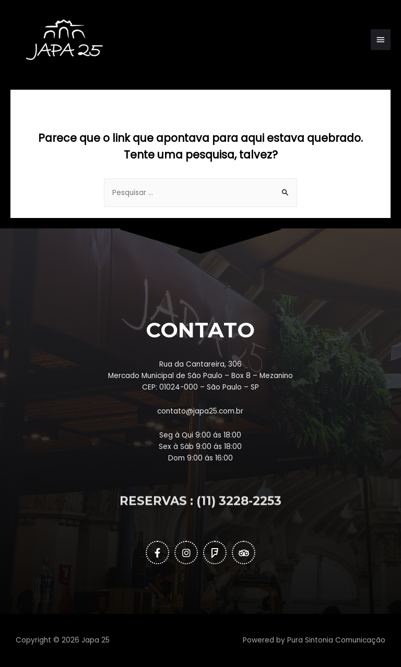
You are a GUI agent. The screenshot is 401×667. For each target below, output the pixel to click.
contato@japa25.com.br (200, 454)
